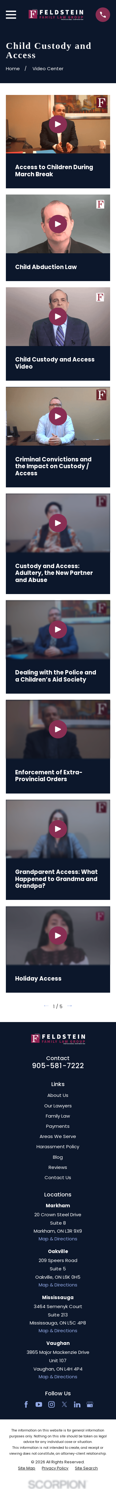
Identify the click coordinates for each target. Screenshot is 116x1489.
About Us (57, 1095)
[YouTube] (39, 1404)
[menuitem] (26, 1468)
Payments (58, 1126)
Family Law (58, 1116)
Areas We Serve (58, 1136)
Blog (58, 1157)
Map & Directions (58, 1238)
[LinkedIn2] (77, 1404)
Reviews (58, 1167)
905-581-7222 (58, 1066)
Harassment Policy (58, 1146)
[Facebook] (26, 1404)
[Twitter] (64, 1404)
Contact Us (58, 1177)
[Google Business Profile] (90, 1404)
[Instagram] (51, 1404)
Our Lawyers (58, 1105)
